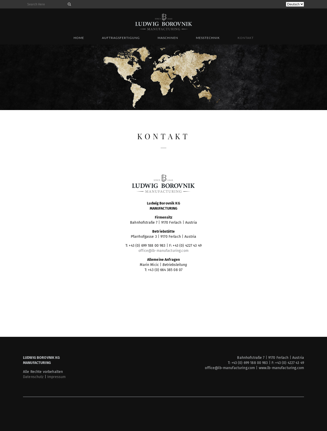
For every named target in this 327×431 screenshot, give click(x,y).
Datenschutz (33, 377)
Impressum (56, 377)
